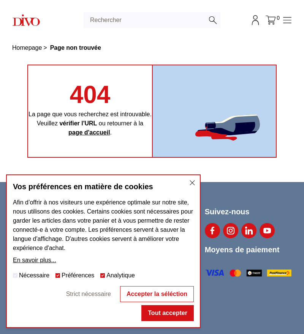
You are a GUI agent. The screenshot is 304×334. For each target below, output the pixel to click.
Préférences (74, 275)
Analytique (117, 275)
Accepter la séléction (157, 294)
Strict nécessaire (88, 294)
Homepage (27, 47)
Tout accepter (167, 313)
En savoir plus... (34, 260)
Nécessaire (31, 275)
